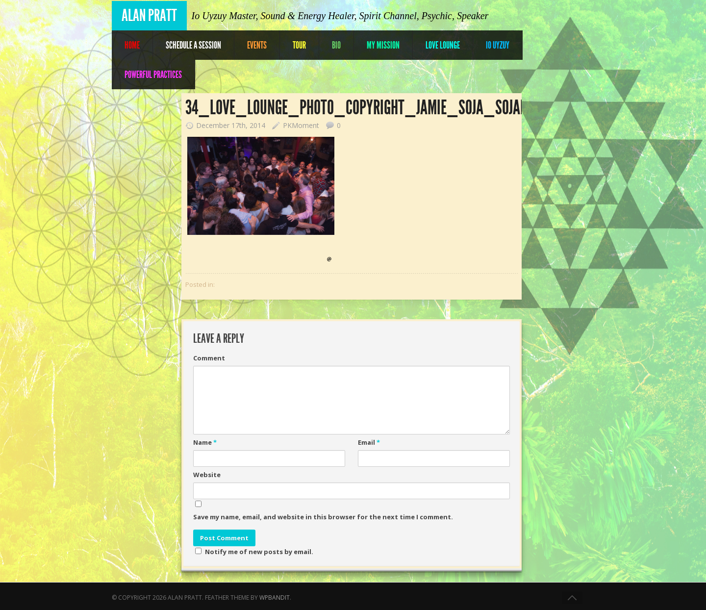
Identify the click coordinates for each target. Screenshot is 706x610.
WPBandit (274, 597)
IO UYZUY (497, 45)
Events (257, 45)
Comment (209, 358)
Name (205, 442)
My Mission (383, 45)
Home (132, 45)
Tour (299, 45)
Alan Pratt (149, 15)
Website (207, 474)
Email (369, 442)
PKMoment (301, 125)
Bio (336, 45)
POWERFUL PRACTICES (153, 74)
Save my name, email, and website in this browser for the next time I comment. (323, 516)
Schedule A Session (193, 45)
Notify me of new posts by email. (259, 551)
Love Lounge (443, 45)
